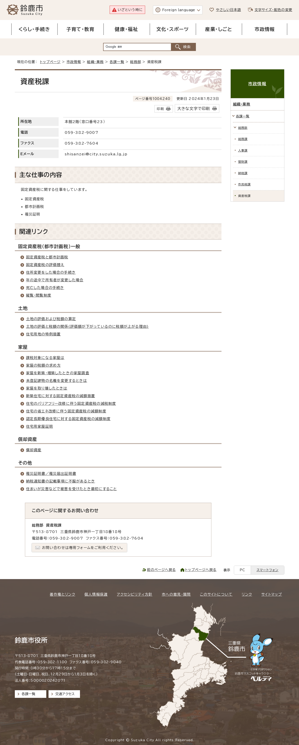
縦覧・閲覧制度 (38, 295)
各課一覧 (117, 62)
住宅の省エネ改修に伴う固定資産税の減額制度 (66, 411)
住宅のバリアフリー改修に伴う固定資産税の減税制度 (71, 403)
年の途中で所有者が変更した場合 (55, 280)
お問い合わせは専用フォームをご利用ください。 (83, 547)
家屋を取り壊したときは (46, 388)
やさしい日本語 (228, 9)
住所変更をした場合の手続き (51, 272)
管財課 (243, 161)
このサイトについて (216, 594)
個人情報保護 (96, 594)
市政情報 (73, 62)
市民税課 (244, 184)
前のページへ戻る (161, 569)
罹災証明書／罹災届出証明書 (51, 473)
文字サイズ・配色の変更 (273, 9)
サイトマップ (271, 594)
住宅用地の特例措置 (43, 334)
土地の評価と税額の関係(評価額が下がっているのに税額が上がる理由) (87, 326)
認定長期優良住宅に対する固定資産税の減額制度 (68, 419)
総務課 (243, 139)
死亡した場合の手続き (45, 287)
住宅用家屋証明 (39, 426)
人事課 (243, 150)
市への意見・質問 (176, 594)
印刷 (160, 108)
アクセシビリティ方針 (134, 594)
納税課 (243, 173)
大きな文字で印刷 (193, 108)
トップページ (50, 62)
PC (242, 570)
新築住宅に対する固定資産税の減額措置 (60, 396)
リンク (247, 594)
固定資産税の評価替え (45, 265)
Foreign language (178, 10)
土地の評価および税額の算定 (51, 319)
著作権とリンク (62, 594)
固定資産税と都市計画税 (47, 257)
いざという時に (130, 9)
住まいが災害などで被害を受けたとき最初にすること (71, 489)
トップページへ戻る (201, 569)
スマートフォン (267, 570)
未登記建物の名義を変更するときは (56, 380)
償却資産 (34, 450)
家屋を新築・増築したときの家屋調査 (57, 373)
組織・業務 (95, 62)
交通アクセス (65, 694)
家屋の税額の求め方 (43, 365)
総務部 (135, 62)
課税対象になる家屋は (45, 357)
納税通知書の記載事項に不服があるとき (60, 481)
